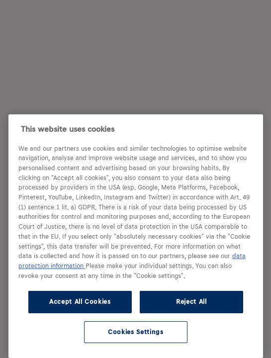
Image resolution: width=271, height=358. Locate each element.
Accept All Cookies (80, 301)
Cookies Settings (136, 332)
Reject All (191, 301)
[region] (135, 236)
